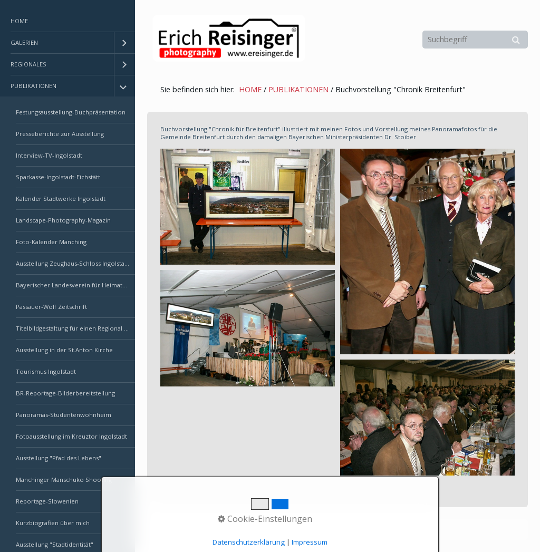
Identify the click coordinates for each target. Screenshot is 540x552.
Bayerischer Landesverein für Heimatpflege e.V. (75, 285)
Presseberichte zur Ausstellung (60, 134)
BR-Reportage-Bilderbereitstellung (65, 393)
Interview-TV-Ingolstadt (49, 155)
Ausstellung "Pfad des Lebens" (58, 458)
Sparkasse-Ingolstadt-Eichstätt (58, 177)
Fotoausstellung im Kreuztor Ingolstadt (71, 436)
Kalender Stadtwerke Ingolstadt (60, 198)
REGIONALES (28, 64)
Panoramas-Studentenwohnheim (63, 415)
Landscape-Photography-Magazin (63, 220)
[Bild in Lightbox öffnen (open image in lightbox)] (247, 207)
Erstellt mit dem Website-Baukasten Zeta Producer (328, 530)
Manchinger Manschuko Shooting (64, 479)
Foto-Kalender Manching (51, 242)
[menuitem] (67, 21)
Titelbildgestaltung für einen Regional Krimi (75, 328)
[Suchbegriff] (475, 40)
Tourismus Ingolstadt (46, 371)
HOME (19, 21)
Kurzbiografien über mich (53, 523)
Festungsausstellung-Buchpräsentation (71, 112)
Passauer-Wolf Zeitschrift (51, 307)
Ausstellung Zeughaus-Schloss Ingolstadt (73, 263)
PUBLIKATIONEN (33, 86)
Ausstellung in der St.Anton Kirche (64, 350)
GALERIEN (24, 42)
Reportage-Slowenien (47, 501)
